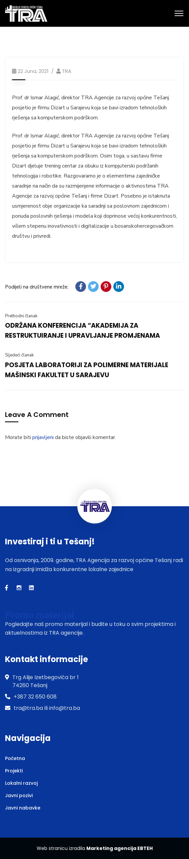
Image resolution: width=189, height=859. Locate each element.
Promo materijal (39, 615)
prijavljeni (43, 437)
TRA (66, 71)
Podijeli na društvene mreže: (36, 287)
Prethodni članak (21, 316)
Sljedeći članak (19, 355)
